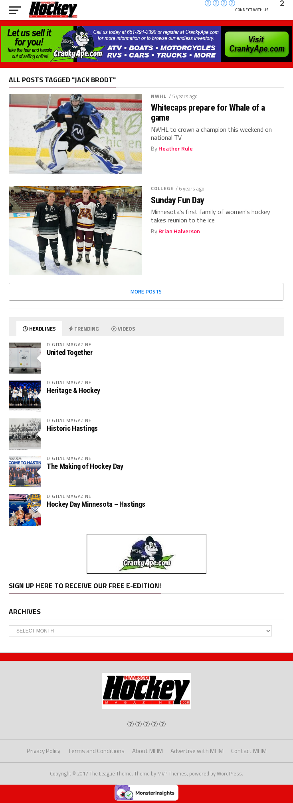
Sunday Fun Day (177, 200)
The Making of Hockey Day (85, 466)
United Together (69, 352)
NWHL (158, 96)
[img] (130, 724)
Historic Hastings (72, 428)
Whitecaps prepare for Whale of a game (208, 112)
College (162, 188)
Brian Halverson (179, 231)
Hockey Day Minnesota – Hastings (96, 504)
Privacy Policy (43, 750)
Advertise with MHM (197, 750)
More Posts (146, 291)
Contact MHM (249, 750)
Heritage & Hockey (73, 390)
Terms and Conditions (96, 750)
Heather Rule (175, 148)
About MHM (147, 750)
